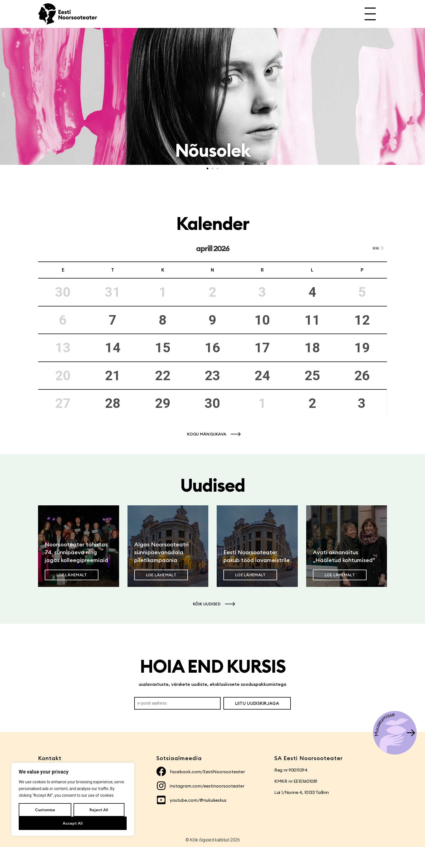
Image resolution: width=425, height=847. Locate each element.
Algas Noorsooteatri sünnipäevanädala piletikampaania (161, 552)
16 (212, 348)
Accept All (73, 823)
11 (312, 320)
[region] (72, 799)
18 (312, 348)
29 (163, 403)
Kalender (212, 223)
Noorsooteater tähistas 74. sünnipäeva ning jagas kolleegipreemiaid (76, 552)
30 (212, 403)
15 (163, 348)
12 (362, 320)
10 (262, 320)
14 (113, 348)
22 (163, 376)
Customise (45, 809)
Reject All (98, 809)
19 (362, 348)
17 (262, 348)
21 (113, 376)
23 (212, 376)
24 (262, 376)
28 (113, 403)
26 (362, 376)
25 (312, 376)
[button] (3, 94)
